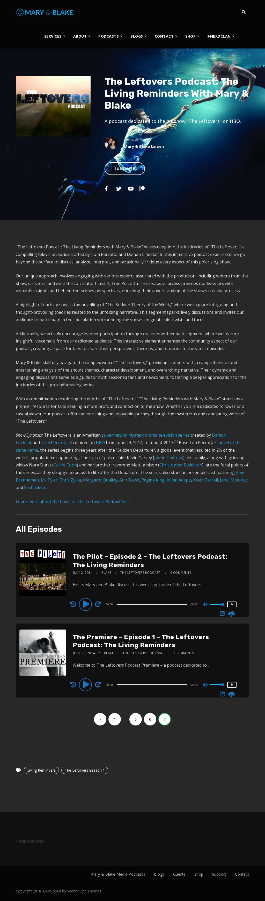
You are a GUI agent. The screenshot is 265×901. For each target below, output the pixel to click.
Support (219, 874)
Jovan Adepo (179, 480)
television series (174, 435)
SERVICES (53, 36)
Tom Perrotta (54, 442)
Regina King (153, 480)
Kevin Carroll (205, 480)
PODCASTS (108, 36)
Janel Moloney (234, 480)
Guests (179, 874)
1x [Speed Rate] (232, 604)
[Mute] (205, 604)
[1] (176, 441)
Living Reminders (41, 770)
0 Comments (180, 572)
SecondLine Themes (84, 891)
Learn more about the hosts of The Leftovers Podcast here (73, 501)
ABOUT (80, 36)
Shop (198, 874)
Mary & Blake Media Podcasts (118, 874)
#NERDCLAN (219, 36)
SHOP (190, 36)
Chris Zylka (70, 480)
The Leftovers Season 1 (85, 770)
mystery (136, 435)
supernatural (114, 435)
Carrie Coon (65, 465)
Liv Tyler (49, 480)
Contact (242, 874)
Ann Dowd (129, 480)
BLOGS (136, 36)
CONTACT (164, 36)
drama (151, 435)
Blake (106, 572)
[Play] (86, 604)
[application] (152, 604)
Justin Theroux (168, 457)
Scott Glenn (35, 487)
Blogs (159, 874)
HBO (101, 442)
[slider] (152, 604)
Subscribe (124, 168)
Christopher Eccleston (180, 465)
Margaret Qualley (100, 480)
